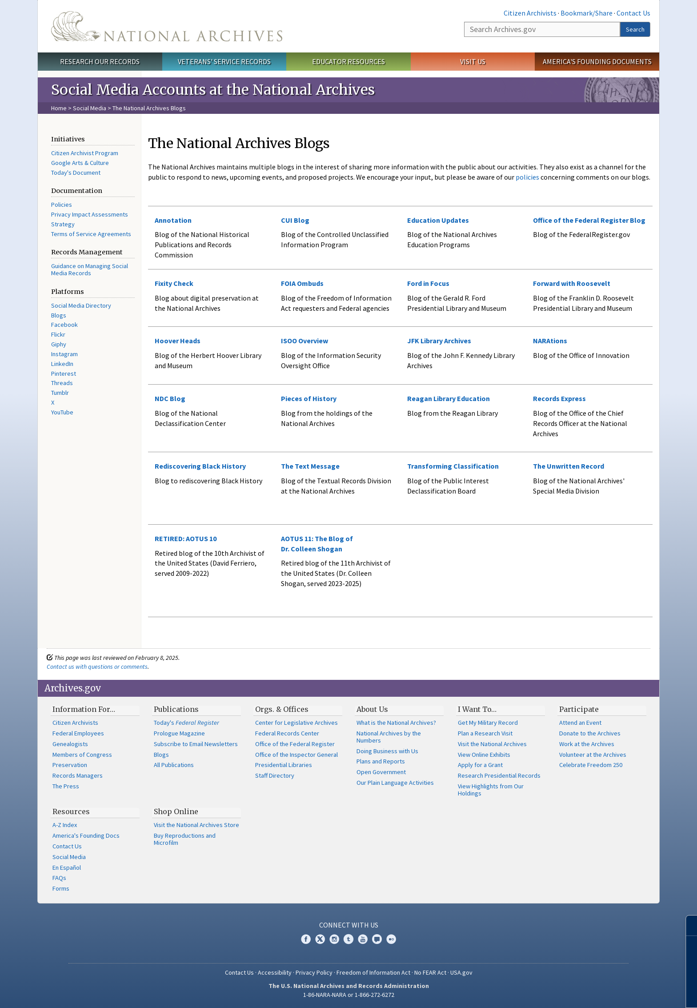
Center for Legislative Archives (296, 723)
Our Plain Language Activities (395, 783)
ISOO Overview (304, 340)
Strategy (63, 224)
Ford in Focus (428, 283)
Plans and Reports (381, 761)
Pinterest (63, 373)
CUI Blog (295, 220)
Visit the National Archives (492, 744)
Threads (62, 383)
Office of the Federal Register (295, 744)
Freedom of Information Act (373, 972)
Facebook (64, 325)
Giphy (58, 344)
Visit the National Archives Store (196, 825)
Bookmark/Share (587, 12)
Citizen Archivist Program (84, 153)
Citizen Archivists (530, 12)
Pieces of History (308, 398)
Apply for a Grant (480, 765)
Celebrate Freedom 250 (590, 765)
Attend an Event (580, 723)
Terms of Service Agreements (91, 234)
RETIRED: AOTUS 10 (185, 538)
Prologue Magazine (179, 733)
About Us (372, 709)
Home (59, 108)
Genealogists (70, 744)
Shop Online (176, 811)
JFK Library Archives (439, 340)
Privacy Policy (314, 972)
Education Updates (438, 220)
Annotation (173, 220)
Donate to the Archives (590, 733)
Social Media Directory (81, 305)
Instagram (64, 354)
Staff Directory (274, 775)
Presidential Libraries (283, 765)
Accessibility (275, 972)
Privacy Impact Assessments (89, 214)
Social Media (89, 108)
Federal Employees (78, 733)
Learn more (624, 992)
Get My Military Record (488, 723)
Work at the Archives (586, 744)
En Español (66, 867)
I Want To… (477, 709)
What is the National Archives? (396, 723)
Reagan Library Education (448, 398)
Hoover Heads (177, 340)
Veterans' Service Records (224, 61)
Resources (71, 811)
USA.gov (461, 972)
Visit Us (472, 61)
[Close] (686, 925)
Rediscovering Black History (200, 466)
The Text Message (310, 466)
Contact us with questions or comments (97, 667)
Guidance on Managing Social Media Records (89, 269)
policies (526, 177)
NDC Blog (170, 398)
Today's (186, 723)
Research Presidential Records (499, 775)
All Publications (174, 765)
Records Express (559, 398)
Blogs (58, 315)
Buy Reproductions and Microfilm (185, 839)
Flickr (58, 334)
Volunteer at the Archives (592, 755)
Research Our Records (100, 61)
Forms (60, 888)
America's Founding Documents (597, 61)
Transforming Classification (453, 466)
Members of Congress (82, 755)
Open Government (381, 772)
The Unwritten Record (568, 466)
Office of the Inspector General (296, 755)
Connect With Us (348, 924)
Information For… (83, 709)
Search (635, 29)
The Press (65, 786)
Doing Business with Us (387, 751)
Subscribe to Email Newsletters (196, 744)
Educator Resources (348, 61)
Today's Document (75, 173)
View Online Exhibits (484, 755)
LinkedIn (62, 364)
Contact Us (633, 12)
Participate (579, 709)
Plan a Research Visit (485, 733)
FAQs (59, 878)
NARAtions (550, 340)
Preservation (69, 765)
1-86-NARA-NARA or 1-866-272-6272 (348, 995)
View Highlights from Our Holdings (491, 789)
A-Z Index (64, 825)
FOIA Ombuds (302, 283)
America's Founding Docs (86, 835)
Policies (61, 205)
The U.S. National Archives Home (166, 26)
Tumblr (60, 393)
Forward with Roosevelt (571, 283)
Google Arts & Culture (80, 163)
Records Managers (77, 775)
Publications (176, 709)
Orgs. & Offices (281, 709)
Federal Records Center (287, 733)
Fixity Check (174, 283)
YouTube (62, 412)
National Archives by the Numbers (389, 736)
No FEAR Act (430, 972)
